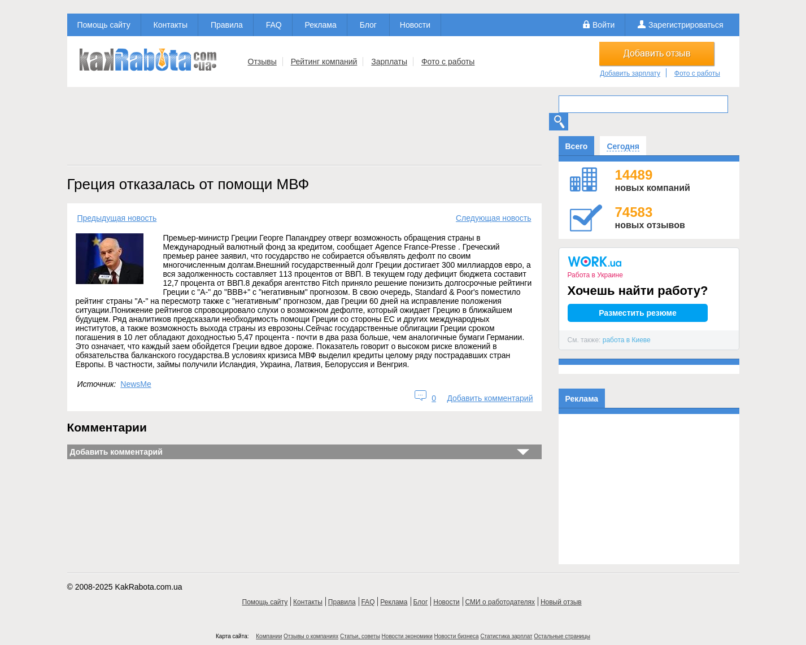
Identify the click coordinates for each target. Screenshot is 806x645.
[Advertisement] (304, 129)
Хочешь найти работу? (638, 291)
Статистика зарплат (506, 636)
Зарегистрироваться (685, 24)
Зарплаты (389, 61)
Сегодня (623, 146)
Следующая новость (493, 218)
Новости (415, 24)
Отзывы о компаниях (311, 636)
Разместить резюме (638, 312)
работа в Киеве (627, 340)
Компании (269, 636)
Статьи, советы (360, 636)
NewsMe (135, 384)
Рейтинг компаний (324, 61)
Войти (603, 24)
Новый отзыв (561, 602)
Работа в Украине (595, 275)
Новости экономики (407, 636)
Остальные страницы (562, 636)
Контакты (171, 24)
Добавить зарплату (630, 73)
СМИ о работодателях (500, 602)
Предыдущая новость (117, 218)
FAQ (274, 24)
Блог (368, 24)
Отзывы (262, 61)
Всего (576, 146)
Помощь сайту (103, 24)
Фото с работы (448, 61)
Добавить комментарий (490, 398)
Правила (227, 24)
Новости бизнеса (456, 636)
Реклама (321, 24)
